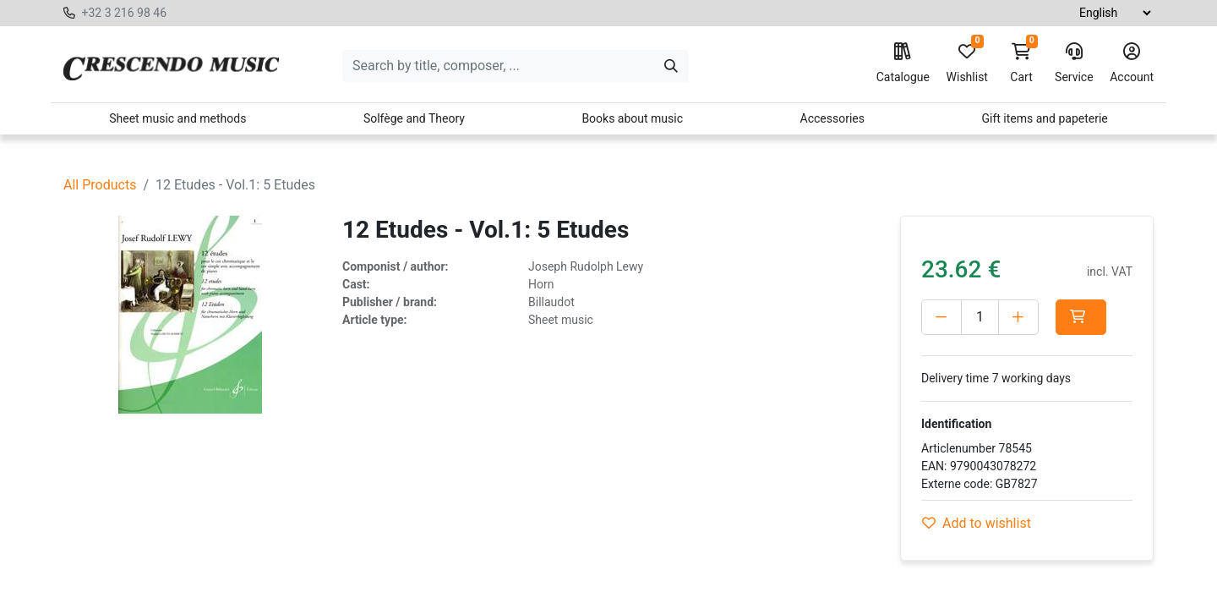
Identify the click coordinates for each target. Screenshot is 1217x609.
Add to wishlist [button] (976, 523)
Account (1132, 63)
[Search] (671, 66)
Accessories (832, 118)
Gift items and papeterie (1044, 118)
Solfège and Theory (414, 118)
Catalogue (903, 63)
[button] (1081, 317)
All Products (99, 185)
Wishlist (967, 63)
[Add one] (1018, 317)
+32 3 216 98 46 (123, 12)
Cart (1022, 63)
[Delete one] (941, 317)
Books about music (632, 118)
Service (1074, 63)
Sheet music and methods (177, 118)
